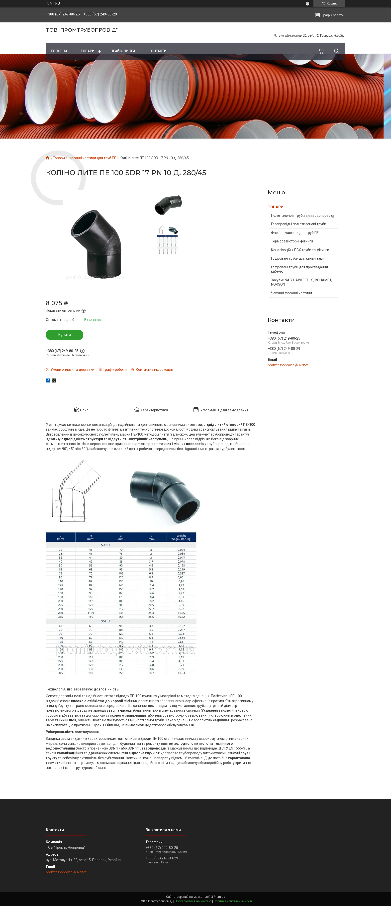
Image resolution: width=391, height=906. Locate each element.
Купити (64, 335)
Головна (59, 51)
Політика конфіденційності (233, 901)
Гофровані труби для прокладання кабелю (299, 269)
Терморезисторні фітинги (292, 241)
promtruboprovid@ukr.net (288, 365)
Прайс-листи (122, 51)
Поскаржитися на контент (193, 901)
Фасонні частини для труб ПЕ (92, 158)
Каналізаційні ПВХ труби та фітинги (300, 250)
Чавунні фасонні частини (291, 293)
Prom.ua (219, 897)
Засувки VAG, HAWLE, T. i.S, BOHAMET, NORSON (301, 282)
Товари (88, 51)
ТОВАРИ (276, 207)
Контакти (158, 51)
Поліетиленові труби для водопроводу (303, 216)
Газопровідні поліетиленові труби (298, 224)
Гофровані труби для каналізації (297, 258)
